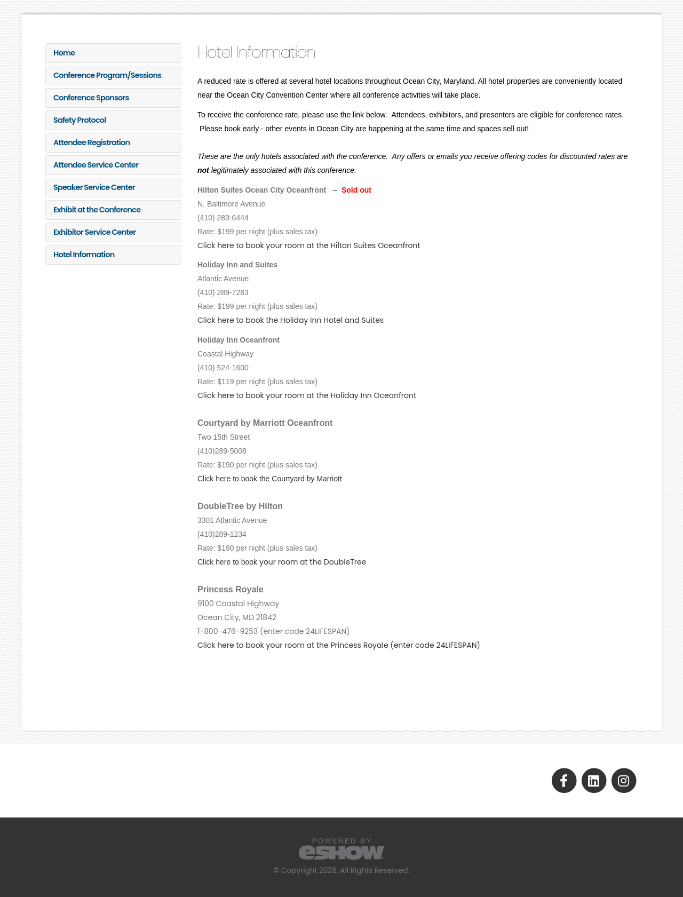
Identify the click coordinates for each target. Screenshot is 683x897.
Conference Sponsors (91, 97)
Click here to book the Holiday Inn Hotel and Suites (290, 320)
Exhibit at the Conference (96, 209)
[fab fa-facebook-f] (564, 779)
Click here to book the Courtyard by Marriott (269, 478)
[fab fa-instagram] (623, 779)
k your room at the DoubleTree (281, 562)
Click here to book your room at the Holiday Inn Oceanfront (306, 395)
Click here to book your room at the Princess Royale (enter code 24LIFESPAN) (338, 645)
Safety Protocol (79, 120)
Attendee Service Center (95, 165)
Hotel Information (83, 254)
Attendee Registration (91, 142)
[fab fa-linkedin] (594, 779)
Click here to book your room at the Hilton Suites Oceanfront (308, 245)
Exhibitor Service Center (94, 232)
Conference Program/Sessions (107, 75)
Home (64, 52)
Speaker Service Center (94, 187)
